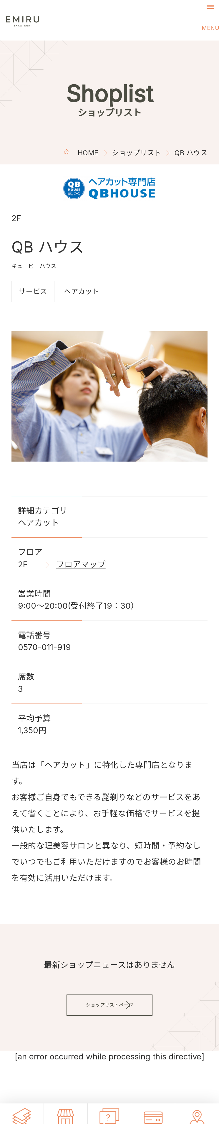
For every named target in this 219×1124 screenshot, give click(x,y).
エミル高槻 (44, 20)
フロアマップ (81, 564)
